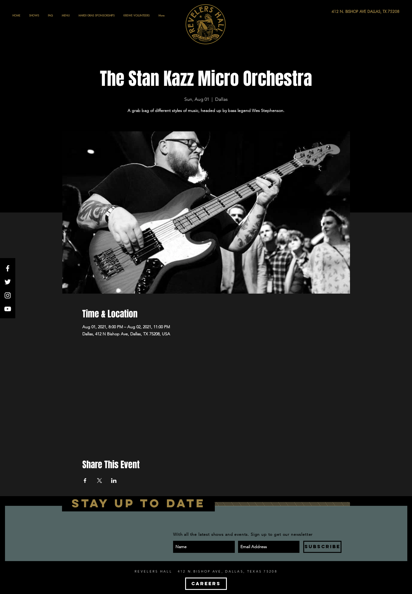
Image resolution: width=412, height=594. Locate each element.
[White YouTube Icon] (8, 309)
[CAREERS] (206, 584)
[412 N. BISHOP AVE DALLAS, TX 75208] (344, 11)
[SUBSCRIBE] (322, 547)
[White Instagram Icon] (8, 295)
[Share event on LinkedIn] (114, 480)
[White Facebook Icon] (8, 268)
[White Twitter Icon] (8, 282)
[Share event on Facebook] (85, 480)
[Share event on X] (99, 480)
